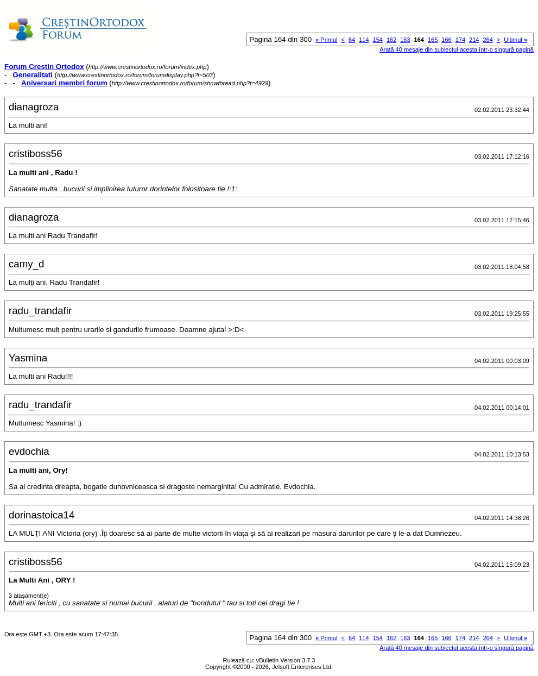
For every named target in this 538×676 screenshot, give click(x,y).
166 (446, 39)
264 (487, 39)
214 (474, 39)
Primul (326, 39)
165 (433, 39)
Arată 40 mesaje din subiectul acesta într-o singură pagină (456, 49)
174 (460, 39)
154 (378, 39)
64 (352, 39)
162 (391, 39)
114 (364, 39)
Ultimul (515, 39)
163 (405, 39)
